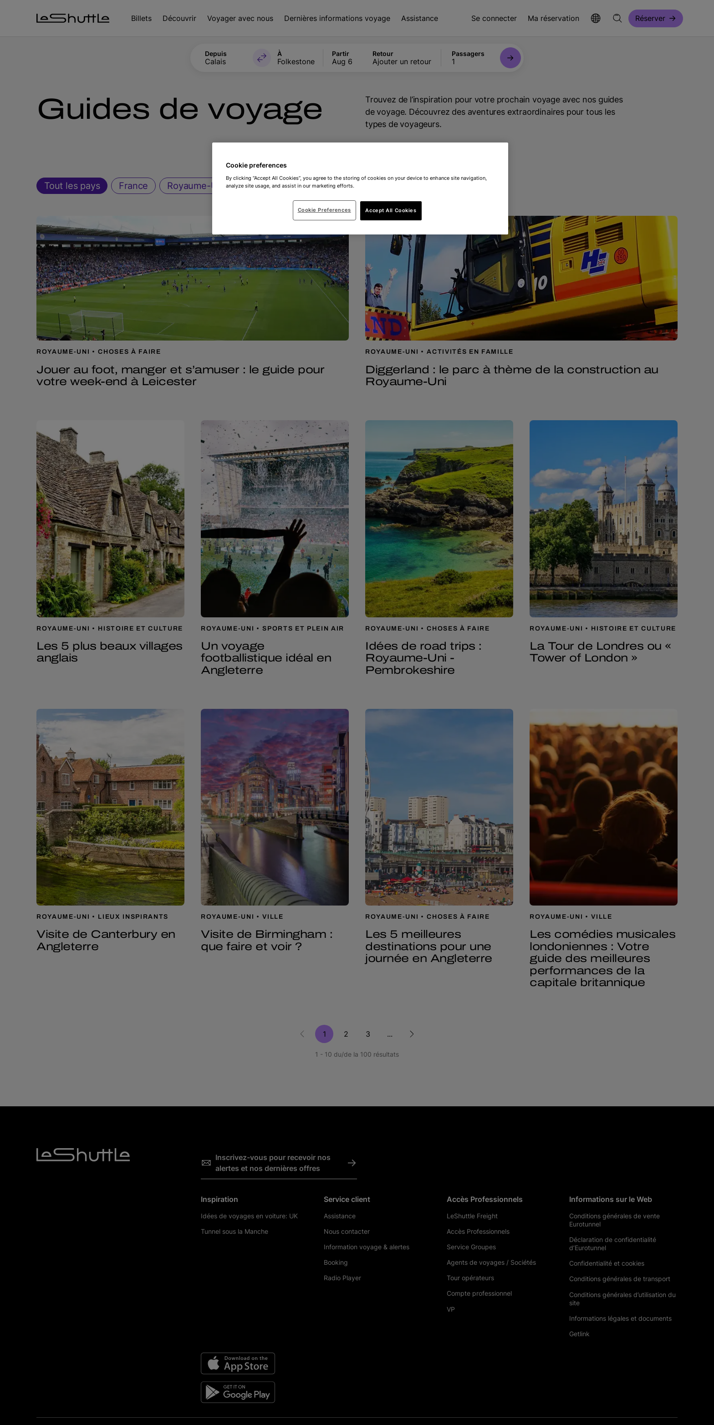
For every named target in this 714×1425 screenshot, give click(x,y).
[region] (360, 188)
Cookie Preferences (324, 210)
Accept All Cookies (390, 210)
